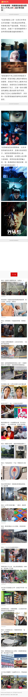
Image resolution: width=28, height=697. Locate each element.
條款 (12, 694)
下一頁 (14, 274)
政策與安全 (7, 694)
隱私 (14, 694)
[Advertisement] (14, 257)
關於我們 (3, 694)
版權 (17, 694)
